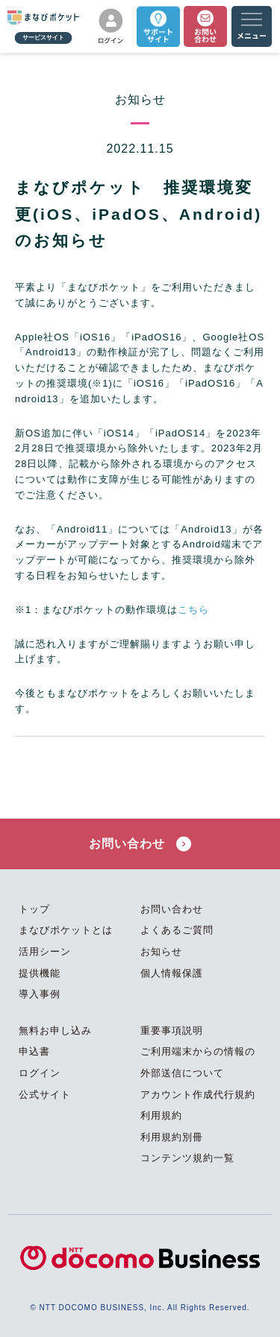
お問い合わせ (140, 843)
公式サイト (45, 1094)
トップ (34, 909)
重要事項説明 (171, 1030)
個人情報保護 (171, 973)
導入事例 (39, 994)
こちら (193, 609)
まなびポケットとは (66, 930)
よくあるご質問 (177, 930)
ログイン (39, 1073)
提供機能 (39, 973)
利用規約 (161, 1115)
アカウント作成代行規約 (197, 1094)
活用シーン (45, 951)
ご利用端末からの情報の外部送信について (197, 1062)
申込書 (34, 1051)
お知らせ (161, 951)
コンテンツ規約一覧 (187, 1157)
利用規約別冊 (171, 1137)
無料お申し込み (55, 1030)
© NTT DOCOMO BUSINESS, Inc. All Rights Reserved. (139, 1307)
